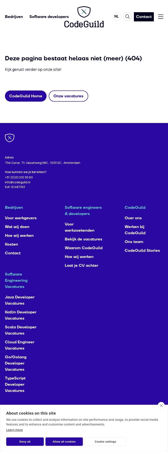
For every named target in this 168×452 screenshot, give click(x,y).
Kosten (11, 253)
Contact (13, 262)
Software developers (49, 17)
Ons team (134, 251)
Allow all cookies (55, 441)
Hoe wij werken (19, 244)
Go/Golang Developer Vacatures (15, 372)
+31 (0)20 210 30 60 (19, 186)
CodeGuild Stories (142, 259)
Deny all (22, 441)
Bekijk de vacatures (83, 248)
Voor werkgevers (21, 227)
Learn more (14, 430)
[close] (161, 405)
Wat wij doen (17, 236)
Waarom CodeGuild (84, 257)
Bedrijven (14, 17)
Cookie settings (90, 441)
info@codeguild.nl (17, 191)
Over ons (133, 227)
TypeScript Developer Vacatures (15, 394)
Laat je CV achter (81, 274)
